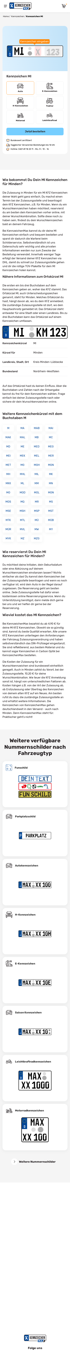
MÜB (51, 520)
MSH (22, 510)
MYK (8, 538)
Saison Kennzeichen (28, 1012)
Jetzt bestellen (35, 131)
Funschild (21, 767)
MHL (22, 474)
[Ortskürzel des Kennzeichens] (19, 51)
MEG (51, 446)
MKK (8, 483)
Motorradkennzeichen (29, 1110)
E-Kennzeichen (25, 963)
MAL (22, 437)
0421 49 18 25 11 (25, 149)
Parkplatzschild (25, 816)
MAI (51, 428)
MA (22, 428)
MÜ (37, 520)
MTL (22, 520)
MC (51, 437)
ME (22, 446)
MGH (37, 464)
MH (8, 474)
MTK (8, 520)
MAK (8, 437)
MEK (22, 455)
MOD (22, 492)
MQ (22, 501)
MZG (36, 538)
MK (51, 474)
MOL (36, 492)
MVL (22, 529)
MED (36, 446)
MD (8, 446)
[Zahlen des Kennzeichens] (53, 51)
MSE (8, 510)
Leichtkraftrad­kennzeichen (33, 1061)
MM (37, 483)
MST (50, 510)
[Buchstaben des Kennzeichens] (38, 51)
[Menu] (5, 6)
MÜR (8, 529)
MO (8, 492)
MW (37, 529)
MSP (36, 510)
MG (22, 464)
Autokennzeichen (26, 865)
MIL (37, 474)
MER (51, 455)
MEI (8, 455)
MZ (22, 538)
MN (51, 483)
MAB (37, 428)
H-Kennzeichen (25, 914)
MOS (8, 501)
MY (51, 529)
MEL (36, 455)
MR (37, 501)
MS (51, 501)
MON (51, 492)
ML (22, 483)
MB (37, 437)
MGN (51, 464)
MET (8, 464)
